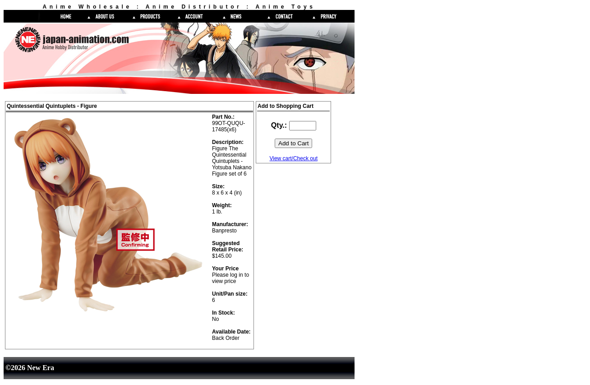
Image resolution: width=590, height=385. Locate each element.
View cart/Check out (293, 158)
